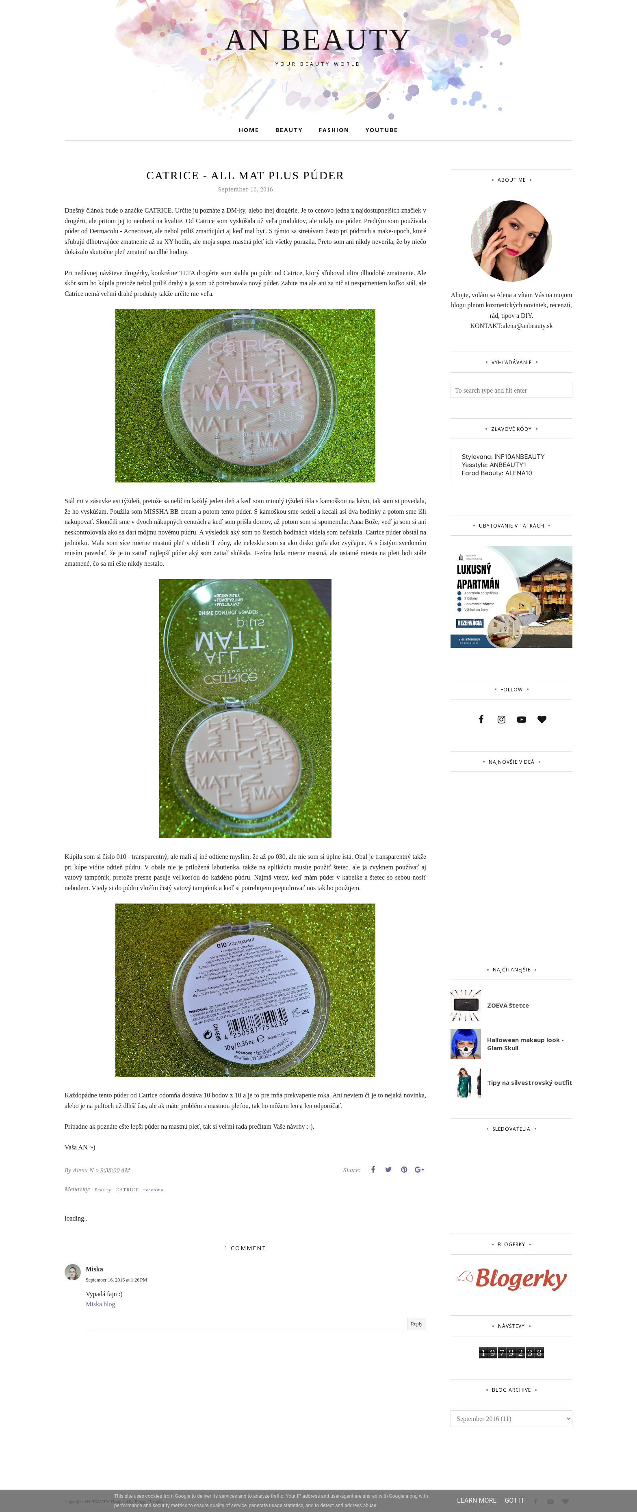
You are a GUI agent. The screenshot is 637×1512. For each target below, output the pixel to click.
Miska (94, 1269)
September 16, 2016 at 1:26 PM (116, 1280)
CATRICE (127, 1190)
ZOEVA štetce (508, 1005)
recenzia (153, 1190)
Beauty (102, 1190)
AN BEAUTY (318, 39)
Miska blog (100, 1304)
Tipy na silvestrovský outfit (529, 1082)
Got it (514, 1500)
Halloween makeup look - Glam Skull (525, 1044)
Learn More (476, 1500)
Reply (416, 1324)
